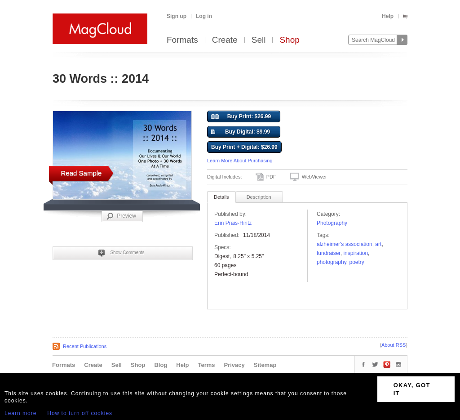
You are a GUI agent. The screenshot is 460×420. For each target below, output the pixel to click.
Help (388, 16)
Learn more (20, 413)
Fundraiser (329, 253)
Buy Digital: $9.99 (240, 132)
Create (225, 40)
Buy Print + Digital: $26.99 (244, 147)
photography (331, 262)
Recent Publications (84, 346)
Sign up (176, 16)
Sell (259, 40)
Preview (121, 216)
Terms (206, 365)
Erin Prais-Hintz (233, 223)
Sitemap (265, 365)
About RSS (393, 345)
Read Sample (81, 173)
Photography (332, 223)
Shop (289, 40)
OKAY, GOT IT (412, 389)
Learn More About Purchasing (240, 160)
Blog (160, 365)
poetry (356, 262)
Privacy (234, 365)
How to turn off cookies (79, 413)
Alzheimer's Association (344, 244)
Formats (182, 40)
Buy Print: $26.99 (241, 117)
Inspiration (355, 253)
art (378, 244)
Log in (204, 16)
